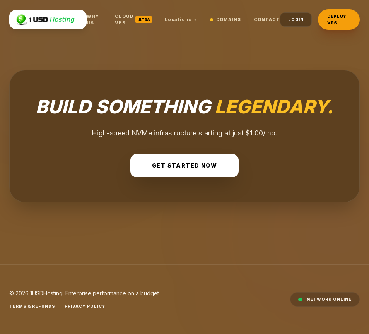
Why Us (93, 20)
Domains (225, 19)
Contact (267, 19)
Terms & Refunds (32, 306)
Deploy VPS (336, 20)
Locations (181, 19)
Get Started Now (184, 165)
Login (296, 19)
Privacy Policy (85, 306)
